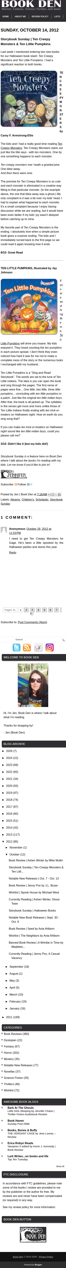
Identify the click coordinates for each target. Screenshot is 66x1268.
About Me (20, 16)
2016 (9, 813)
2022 (9, 771)
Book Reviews (13, 1033)
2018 (9, 799)
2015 (9, 820)
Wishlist (9, 1090)
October (15, 854)
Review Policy (40, 16)
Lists (57, 16)
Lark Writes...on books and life (28, 1156)
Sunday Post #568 (18, 1123)
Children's (28, 499)
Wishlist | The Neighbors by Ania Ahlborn (34, 935)
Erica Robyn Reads (20, 1143)
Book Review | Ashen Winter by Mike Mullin (36, 860)
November (16, 847)
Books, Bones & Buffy (22, 1130)
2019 (9, 792)
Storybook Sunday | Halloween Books (32, 910)
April (13, 987)
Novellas (9, 1071)
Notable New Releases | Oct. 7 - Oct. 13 (34, 878)
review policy (21, 1207)
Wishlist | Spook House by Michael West (34, 892)
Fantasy (9, 1046)
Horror (8, 1052)
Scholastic (42, 499)
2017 (9, 806)
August (14, 973)
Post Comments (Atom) (32, 622)
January (15, 1008)
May (13, 980)
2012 (9, 841)
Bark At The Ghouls (21, 1107)
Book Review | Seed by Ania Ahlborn (31, 928)
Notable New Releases (18, 1065)
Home (5, 16)
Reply (12, 552)
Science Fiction (13, 1077)
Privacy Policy (46, 1256)
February (15, 1001)
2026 (9, 751)
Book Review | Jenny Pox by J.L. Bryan (33, 885)
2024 (9, 757)
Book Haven (16, 1120)
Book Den (18, 1256)
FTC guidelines (36, 1183)
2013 (9, 834)
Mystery (9, 1059)
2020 (9, 785)
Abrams (15, 499)
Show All (60, 1166)
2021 (9, 778)
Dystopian (10, 1040)
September (17, 966)
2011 (9, 1017)
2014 (9, 827)
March (14, 994)
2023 (9, 764)
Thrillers (9, 1084)
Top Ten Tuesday (18, 1159)
